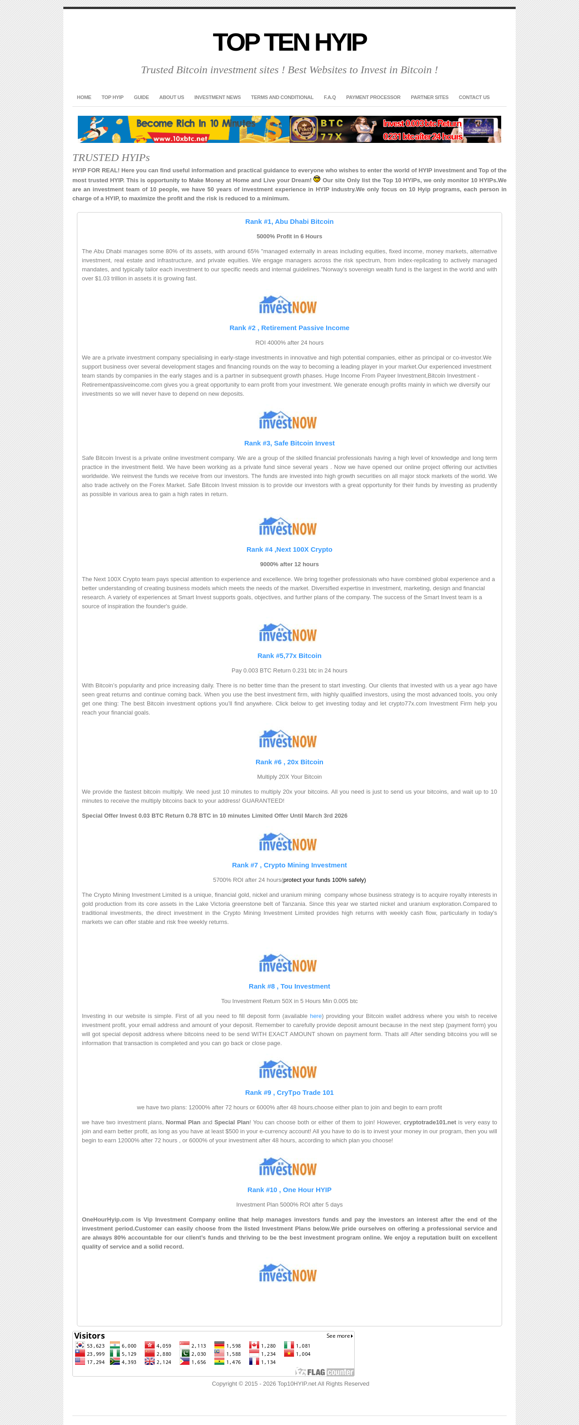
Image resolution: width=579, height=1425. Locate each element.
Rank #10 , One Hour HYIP (289, 1189)
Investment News (218, 97)
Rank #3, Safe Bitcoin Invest (289, 443)
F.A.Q (330, 97)
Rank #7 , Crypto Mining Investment (289, 865)
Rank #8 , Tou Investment (289, 986)
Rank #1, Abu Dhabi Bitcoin (289, 221)
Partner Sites (429, 97)
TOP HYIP (113, 97)
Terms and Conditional (282, 97)
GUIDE (141, 97)
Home (84, 97)
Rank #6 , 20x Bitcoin (289, 762)
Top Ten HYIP (289, 42)
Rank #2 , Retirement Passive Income (289, 327)
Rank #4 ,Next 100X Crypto (289, 549)
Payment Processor (373, 97)
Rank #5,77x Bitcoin (289, 655)
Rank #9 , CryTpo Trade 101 (289, 1092)
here (316, 1016)
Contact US (474, 97)
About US (171, 97)
